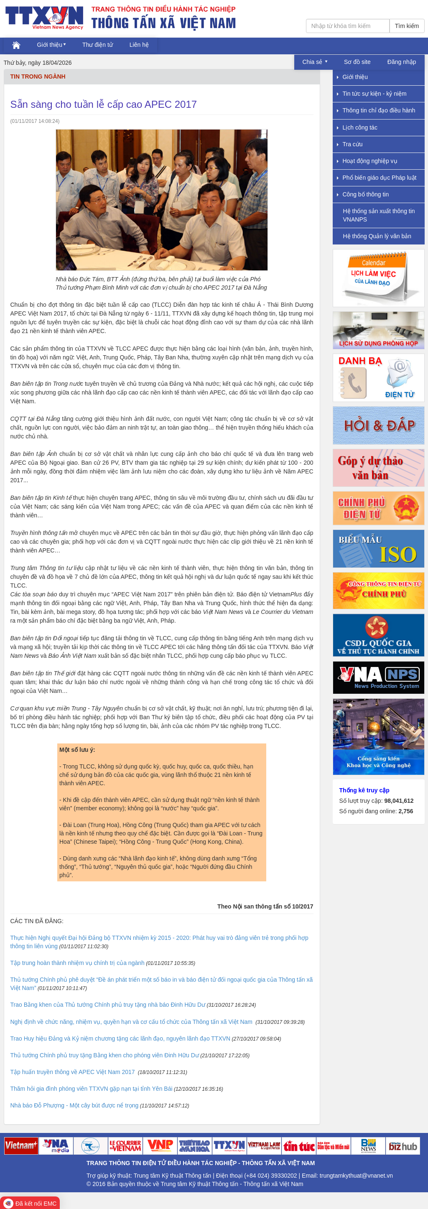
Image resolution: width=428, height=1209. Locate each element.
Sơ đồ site (357, 62)
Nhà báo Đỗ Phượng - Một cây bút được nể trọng (74, 1105)
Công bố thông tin (363, 194)
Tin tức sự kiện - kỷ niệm (372, 93)
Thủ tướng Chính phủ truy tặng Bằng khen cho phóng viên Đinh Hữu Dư (104, 1055)
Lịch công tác (357, 127)
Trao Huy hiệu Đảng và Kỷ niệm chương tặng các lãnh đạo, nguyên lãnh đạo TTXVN (120, 1038)
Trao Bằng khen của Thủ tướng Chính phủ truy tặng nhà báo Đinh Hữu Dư (108, 1004)
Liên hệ (139, 44)
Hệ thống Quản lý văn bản (377, 236)
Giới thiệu (50, 44)
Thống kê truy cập (364, 790)
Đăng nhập (401, 62)
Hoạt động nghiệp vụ (367, 161)
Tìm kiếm (407, 26)
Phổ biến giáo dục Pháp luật (377, 177)
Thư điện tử (97, 44)
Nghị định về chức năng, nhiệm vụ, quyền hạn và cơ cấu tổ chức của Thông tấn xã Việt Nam (132, 1021)
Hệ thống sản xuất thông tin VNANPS (379, 215)
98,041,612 (398, 800)
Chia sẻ (313, 62)
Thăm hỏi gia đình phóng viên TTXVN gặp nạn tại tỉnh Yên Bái (91, 1088)
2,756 (405, 811)
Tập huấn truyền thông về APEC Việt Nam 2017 (73, 1072)
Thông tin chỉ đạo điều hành (376, 110)
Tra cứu (350, 144)
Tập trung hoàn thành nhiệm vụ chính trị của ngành (77, 963)
